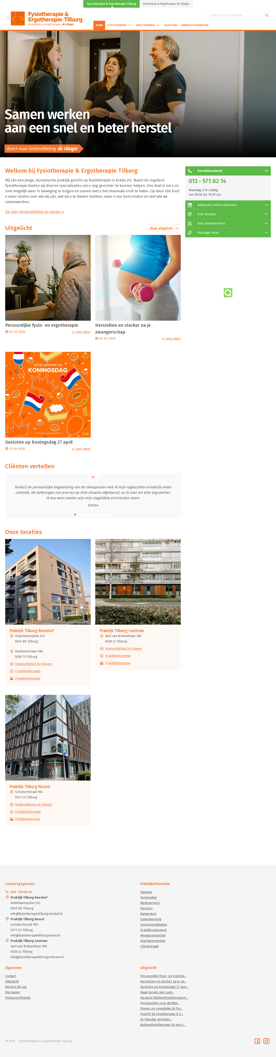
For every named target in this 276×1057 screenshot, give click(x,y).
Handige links (202, 232)
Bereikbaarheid (203, 170)
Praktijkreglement (153, 930)
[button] (75, 514)
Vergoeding (148, 897)
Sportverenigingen (153, 925)
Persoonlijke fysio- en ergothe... (163, 976)
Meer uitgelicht (164, 228)
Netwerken (148, 914)
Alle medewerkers (205, 223)
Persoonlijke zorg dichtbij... (159, 1003)
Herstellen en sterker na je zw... (163, 981)
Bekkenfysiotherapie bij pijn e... (162, 1025)
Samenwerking (150, 919)
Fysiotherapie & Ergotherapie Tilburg (111, 3)
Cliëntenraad (149, 946)
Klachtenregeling (152, 941)
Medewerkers (150, 903)
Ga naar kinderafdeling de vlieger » (34, 212)
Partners (146, 908)
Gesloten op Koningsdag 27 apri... (164, 987)
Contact (10, 976)
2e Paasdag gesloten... (156, 1019)
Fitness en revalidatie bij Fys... (161, 1009)
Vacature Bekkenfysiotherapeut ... (164, 998)
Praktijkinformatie (28, 671)
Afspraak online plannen (211, 204)
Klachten (170, 25)
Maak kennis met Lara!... (157, 992)
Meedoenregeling (153, 935)
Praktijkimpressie (27, 678)
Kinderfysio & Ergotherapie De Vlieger (166, 3)
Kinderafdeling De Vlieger (33, 664)
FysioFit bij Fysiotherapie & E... (161, 1014)
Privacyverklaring (17, 998)
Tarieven (146, 892)
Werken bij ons (16, 987)
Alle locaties (201, 214)
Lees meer (81, 332)
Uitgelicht (12, 981)
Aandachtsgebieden (194, 25)
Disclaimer (12, 992)
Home (99, 25)
